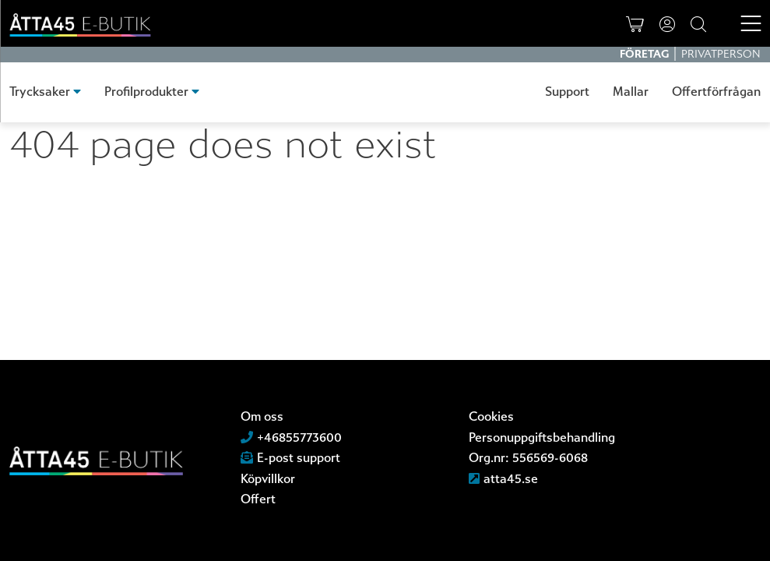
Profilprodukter (146, 91)
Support (567, 91)
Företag (645, 54)
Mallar (631, 91)
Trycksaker (39, 91)
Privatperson (721, 54)
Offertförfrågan (716, 91)
